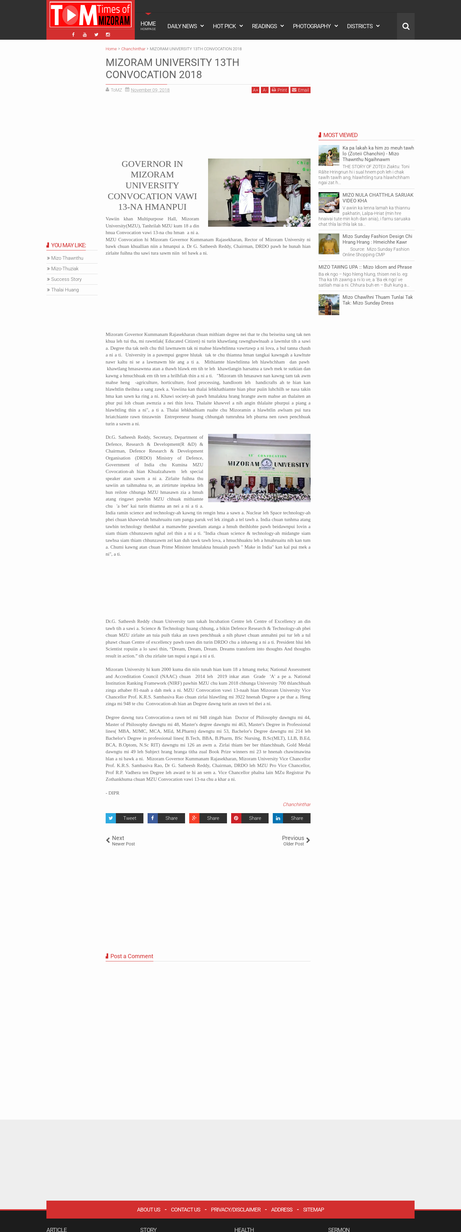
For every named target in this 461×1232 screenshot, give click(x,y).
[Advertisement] (208, 125)
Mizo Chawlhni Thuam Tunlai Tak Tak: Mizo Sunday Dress (378, 300)
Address (281, 1209)
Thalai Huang (65, 290)
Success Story (66, 279)
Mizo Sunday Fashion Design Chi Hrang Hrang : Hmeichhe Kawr (377, 239)
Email (300, 90)
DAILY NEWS (182, 26)
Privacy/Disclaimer (235, 1209)
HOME (148, 25)
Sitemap (313, 1209)
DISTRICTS (360, 26)
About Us (148, 1209)
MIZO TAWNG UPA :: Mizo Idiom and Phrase (365, 267)
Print (279, 90)
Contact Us (185, 1209)
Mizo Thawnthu (67, 258)
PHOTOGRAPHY (312, 26)
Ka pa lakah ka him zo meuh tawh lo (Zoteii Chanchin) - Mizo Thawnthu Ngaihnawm (378, 153)
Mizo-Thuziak (64, 269)
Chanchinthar (297, 804)
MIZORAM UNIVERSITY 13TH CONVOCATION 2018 (172, 68)
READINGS (264, 26)
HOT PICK (224, 26)
